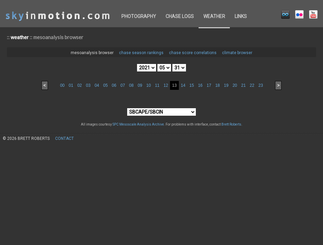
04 (97, 85)
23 (260, 85)
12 (166, 85)
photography (138, 16)
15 (191, 85)
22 (252, 85)
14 (183, 85)
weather (214, 16)
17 (209, 85)
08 (131, 85)
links (241, 16)
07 (122, 85)
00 (62, 85)
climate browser (237, 52)
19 (226, 85)
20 (235, 85)
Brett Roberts (231, 124)
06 (114, 85)
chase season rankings (141, 52)
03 (88, 85)
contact (64, 138)
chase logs (180, 16)
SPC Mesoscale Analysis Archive (138, 124)
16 (200, 85)
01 (71, 85)
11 (157, 85)
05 (105, 85)
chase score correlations (193, 52)
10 (148, 85)
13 (174, 85)
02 (79, 85)
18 (217, 85)
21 (243, 85)
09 (140, 85)
